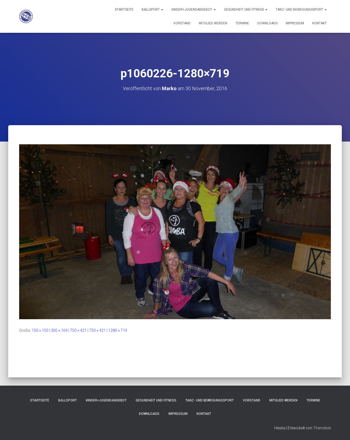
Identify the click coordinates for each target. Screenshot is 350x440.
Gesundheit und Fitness (245, 9)
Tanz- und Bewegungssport (301, 9)
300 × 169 (59, 330)
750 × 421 (78, 330)
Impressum (295, 23)
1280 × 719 (117, 330)
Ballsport (152, 9)
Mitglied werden (213, 23)
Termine (242, 23)
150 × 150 (40, 330)
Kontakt (319, 23)
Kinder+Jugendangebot (193, 9)
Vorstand (182, 23)
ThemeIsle (322, 428)
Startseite (124, 9)
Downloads (267, 23)
